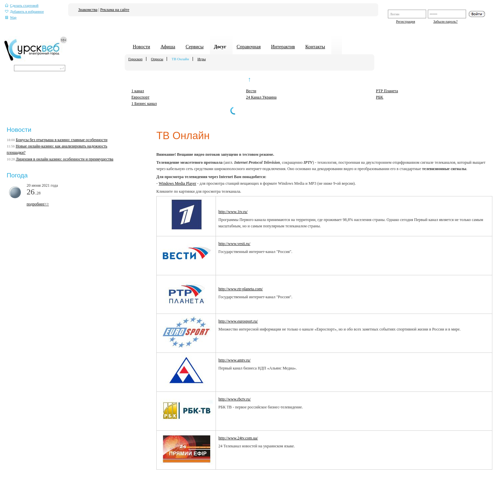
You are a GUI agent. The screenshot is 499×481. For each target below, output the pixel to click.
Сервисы (195, 46)
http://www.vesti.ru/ (234, 243)
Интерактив (283, 46)
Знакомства (87, 9)
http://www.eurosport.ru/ (238, 321)
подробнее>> (38, 204)
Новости (141, 46)
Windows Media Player (177, 183)
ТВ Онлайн (180, 59)
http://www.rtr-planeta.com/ (241, 289)
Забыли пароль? (445, 21)
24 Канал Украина (261, 97)
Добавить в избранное (24, 11)
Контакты (315, 46)
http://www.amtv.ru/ (234, 360)
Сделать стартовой (22, 5)
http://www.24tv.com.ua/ (238, 438)
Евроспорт (140, 97)
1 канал (137, 91)
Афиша (167, 46)
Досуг (220, 46)
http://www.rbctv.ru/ (235, 399)
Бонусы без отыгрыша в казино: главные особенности (61, 139)
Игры (202, 59)
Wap (11, 17)
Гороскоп (135, 59)
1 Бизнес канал (144, 103)
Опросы (157, 59)
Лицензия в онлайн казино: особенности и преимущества (64, 159)
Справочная (248, 46)
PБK (379, 97)
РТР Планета (387, 91)
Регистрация (405, 21)
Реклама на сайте (114, 9)
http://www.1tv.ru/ (233, 211)
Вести (251, 91)
